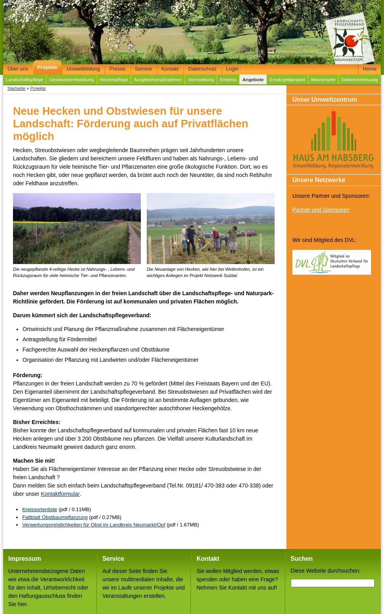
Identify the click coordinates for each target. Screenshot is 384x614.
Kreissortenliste (39, 509)
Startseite (16, 88)
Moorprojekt (323, 79)
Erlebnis (228, 79)
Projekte (47, 67)
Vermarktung (201, 79)
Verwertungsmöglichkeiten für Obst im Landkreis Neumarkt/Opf (93, 525)
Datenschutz (202, 69)
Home (370, 69)
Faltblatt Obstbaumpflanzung (54, 517)
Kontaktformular (60, 494)
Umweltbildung (83, 69)
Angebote (253, 79)
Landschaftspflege (24, 79)
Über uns (17, 69)
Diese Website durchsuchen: (326, 570)
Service (143, 69)
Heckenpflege (114, 79)
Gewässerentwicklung (71, 79)
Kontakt (170, 69)
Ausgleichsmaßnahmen (158, 79)
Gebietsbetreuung (360, 79)
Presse (117, 69)
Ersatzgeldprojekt (287, 79)
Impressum (24, 558)
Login (232, 69)
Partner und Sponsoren (320, 210)
